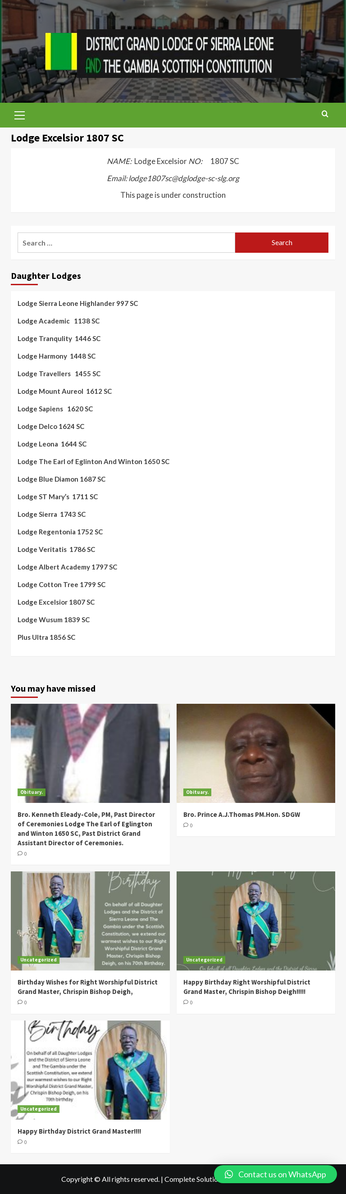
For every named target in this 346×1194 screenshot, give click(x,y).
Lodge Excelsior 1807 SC (56, 602)
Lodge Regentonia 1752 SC (60, 532)
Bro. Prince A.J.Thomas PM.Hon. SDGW (241, 814)
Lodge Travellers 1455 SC (59, 373)
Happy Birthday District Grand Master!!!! (79, 1131)
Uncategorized (38, 960)
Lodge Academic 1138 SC (59, 321)
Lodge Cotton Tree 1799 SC (61, 584)
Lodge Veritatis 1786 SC (56, 549)
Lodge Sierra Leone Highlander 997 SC (78, 303)
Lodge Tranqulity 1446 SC (59, 338)
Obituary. (31, 792)
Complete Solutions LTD (202, 1179)
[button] (275, 1174)
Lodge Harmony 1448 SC (57, 356)
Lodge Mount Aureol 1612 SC (65, 391)
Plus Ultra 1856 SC (46, 637)
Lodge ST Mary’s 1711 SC (58, 496)
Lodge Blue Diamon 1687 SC (61, 479)
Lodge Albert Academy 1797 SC (67, 567)
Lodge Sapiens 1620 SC (55, 409)
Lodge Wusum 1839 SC (54, 619)
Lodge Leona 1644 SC (52, 444)
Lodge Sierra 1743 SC (52, 514)
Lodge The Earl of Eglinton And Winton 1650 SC (93, 461)
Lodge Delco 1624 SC (51, 426)
